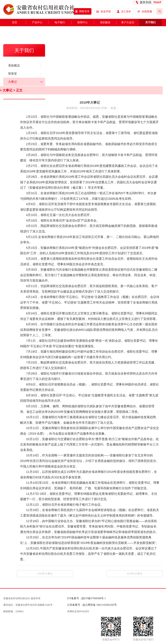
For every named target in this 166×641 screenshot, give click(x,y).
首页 (14, 22)
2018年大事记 (134, 573)
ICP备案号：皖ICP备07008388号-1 (86, 598)
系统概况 (14, 65)
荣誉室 (12, 73)
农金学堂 (106, 11)
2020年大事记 (45, 573)
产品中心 (37, 22)
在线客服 (144, 11)
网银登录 (84, 11)
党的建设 (105, 22)
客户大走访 (127, 22)
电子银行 (60, 22)
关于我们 (150, 22)
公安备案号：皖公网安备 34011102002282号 (92, 604)
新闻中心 (82, 22)
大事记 (12, 81)
